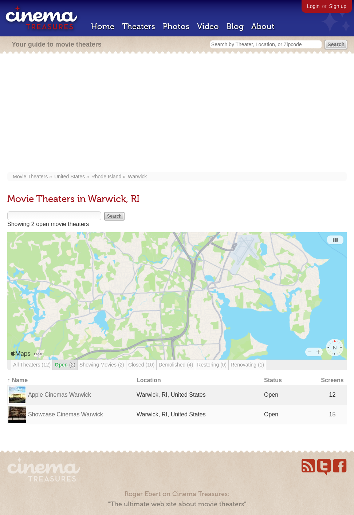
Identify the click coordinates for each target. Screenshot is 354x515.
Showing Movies (101, 365)
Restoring (212, 365)
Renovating (247, 365)
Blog (235, 26)
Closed (141, 365)
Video (208, 26)
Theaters (138, 26)
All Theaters (32, 365)
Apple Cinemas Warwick (59, 395)
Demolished (175, 365)
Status (273, 380)
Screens (332, 380)
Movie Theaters (30, 176)
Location (149, 380)
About (263, 26)
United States (69, 176)
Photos (176, 26)
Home (102, 26)
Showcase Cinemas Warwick (65, 414)
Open (65, 365)
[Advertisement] (177, 114)
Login (313, 6)
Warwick (137, 176)
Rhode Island (106, 176)
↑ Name (17, 380)
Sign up (337, 6)
